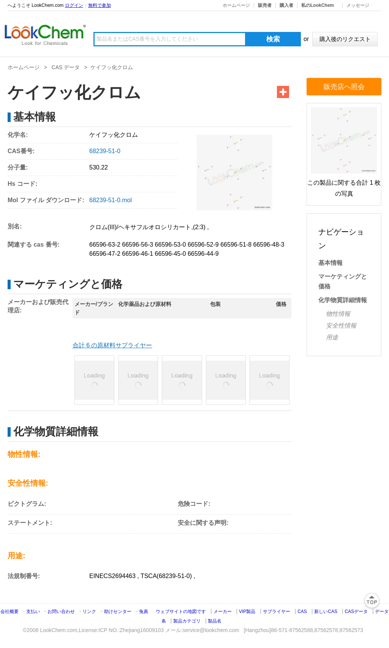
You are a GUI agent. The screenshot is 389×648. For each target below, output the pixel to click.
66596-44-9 (203, 253)
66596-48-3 (268, 244)
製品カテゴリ (187, 621)
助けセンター (117, 611)
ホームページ (236, 5)
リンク (89, 611)
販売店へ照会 (344, 86)
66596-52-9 (203, 244)
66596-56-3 (137, 244)
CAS (302, 611)
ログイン (74, 5)
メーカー (222, 611)
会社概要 (9, 611)
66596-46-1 (137, 253)
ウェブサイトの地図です (181, 611)
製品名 (214, 621)
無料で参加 (99, 5)
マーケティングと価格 (342, 281)
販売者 (265, 5)
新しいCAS (325, 611)
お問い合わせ (61, 611)
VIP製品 (247, 611)
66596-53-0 (170, 244)
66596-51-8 (235, 244)
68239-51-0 (104, 151)
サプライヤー (276, 611)
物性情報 (338, 314)
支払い (33, 611)
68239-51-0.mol (110, 200)
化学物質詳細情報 (342, 300)
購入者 (286, 5)
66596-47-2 (104, 253)
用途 (332, 337)
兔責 (143, 611)
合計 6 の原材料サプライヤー (112, 345)
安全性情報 (341, 325)
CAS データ (66, 67)
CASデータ (356, 611)
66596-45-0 (170, 253)
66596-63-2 (104, 244)
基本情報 (330, 263)
